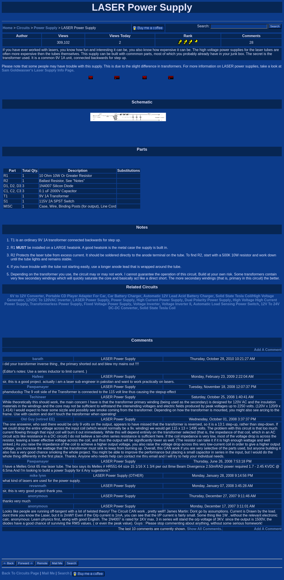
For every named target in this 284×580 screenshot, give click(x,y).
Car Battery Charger (124, 296)
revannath (37, 486)
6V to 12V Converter (27, 296)
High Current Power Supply (159, 300)
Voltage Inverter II (176, 304)
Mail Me (48, 573)
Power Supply (45, 28)
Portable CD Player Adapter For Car (76, 296)
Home (7, 28)
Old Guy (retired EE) (38, 419)
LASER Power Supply (91, 300)
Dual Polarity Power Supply (208, 300)
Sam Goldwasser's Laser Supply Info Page (37, 70)
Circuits (23, 28)
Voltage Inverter (146, 304)
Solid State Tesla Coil (158, 308)
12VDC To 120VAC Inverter (48, 300)
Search (63, 573)
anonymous (38, 496)
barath (37, 359)
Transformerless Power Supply (56, 304)
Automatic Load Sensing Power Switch (226, 304)
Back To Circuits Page (20, 573)
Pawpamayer (38, 387)
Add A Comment (268, 350)
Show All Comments (204, 529)
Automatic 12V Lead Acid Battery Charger (178, 296)
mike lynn (38, 475)
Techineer (38, 397)
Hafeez (38, 376)
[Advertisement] (244, 189)
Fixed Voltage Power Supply (107, 304)
